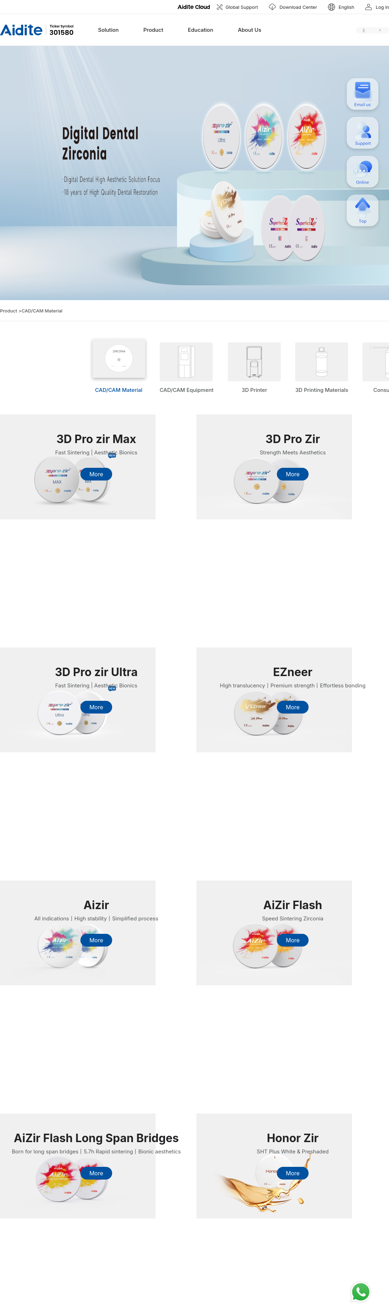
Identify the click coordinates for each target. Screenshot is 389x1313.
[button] (340, 7)
